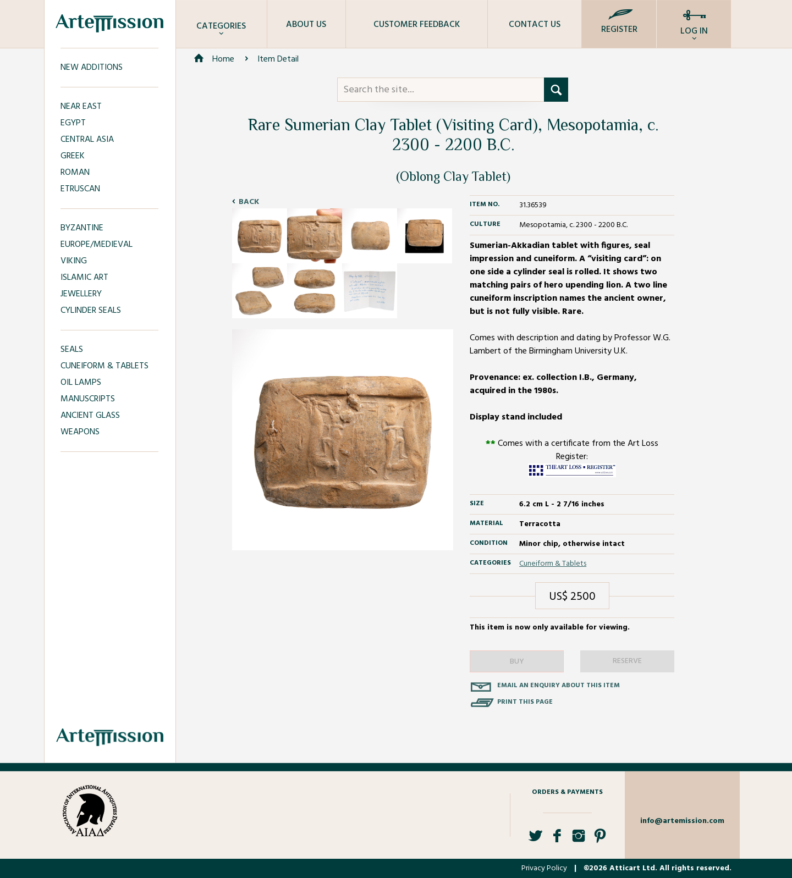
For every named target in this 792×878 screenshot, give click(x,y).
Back (249, 202)
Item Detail (278, 59)
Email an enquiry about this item (558, 685)
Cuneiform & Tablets (552, 563)
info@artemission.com (682, 821)
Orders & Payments (567, 792)
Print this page (525, 702)
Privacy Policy (544, 868)
